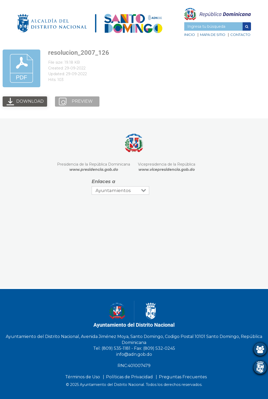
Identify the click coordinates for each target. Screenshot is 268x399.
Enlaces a (103, 181)
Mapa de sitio (212, 34)
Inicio (189, 34)
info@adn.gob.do (134, 354)
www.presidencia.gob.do (93, 169)
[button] (247, 26)
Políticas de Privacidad (129, 376)
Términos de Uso (82, 376)
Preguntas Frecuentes (183, 376)
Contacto (240, 34)
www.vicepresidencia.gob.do (166, 169)
